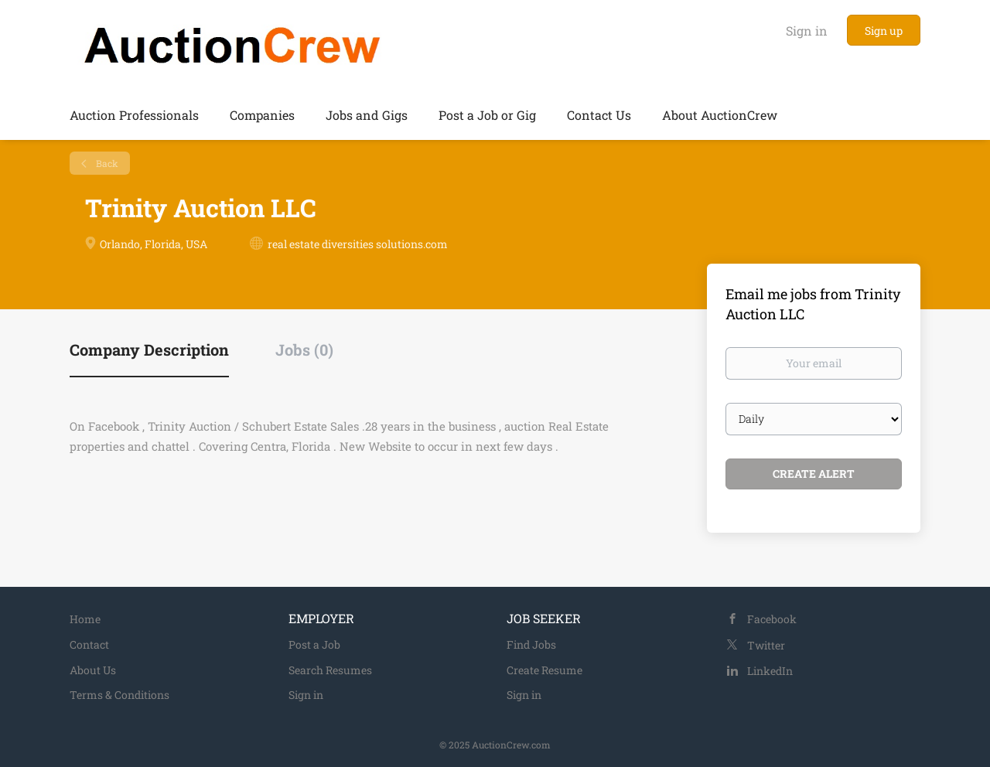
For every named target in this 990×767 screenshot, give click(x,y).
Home (85, 619)
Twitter (766, 645)
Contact (89, 644)
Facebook (772, 619)
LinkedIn (770, 670)
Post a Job (314, 644)
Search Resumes (330, 670)
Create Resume (544, 670)
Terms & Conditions (119, 694)
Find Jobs (531, 644)
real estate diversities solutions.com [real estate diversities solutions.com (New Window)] (358, 244)
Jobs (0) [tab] (304, 349)
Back (106, 163)
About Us (93, 670)
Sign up (884, 30)
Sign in (807, 30)
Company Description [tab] (149, 349)
